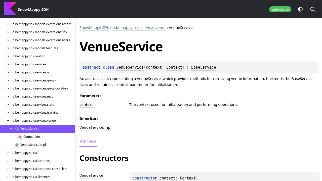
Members (88, 141)
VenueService (130, 67)
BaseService (203, 67)
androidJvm (280, 9)
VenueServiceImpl (95, 127)
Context (174, 67)
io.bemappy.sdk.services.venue (139, 27)
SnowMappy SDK (94, 27)
